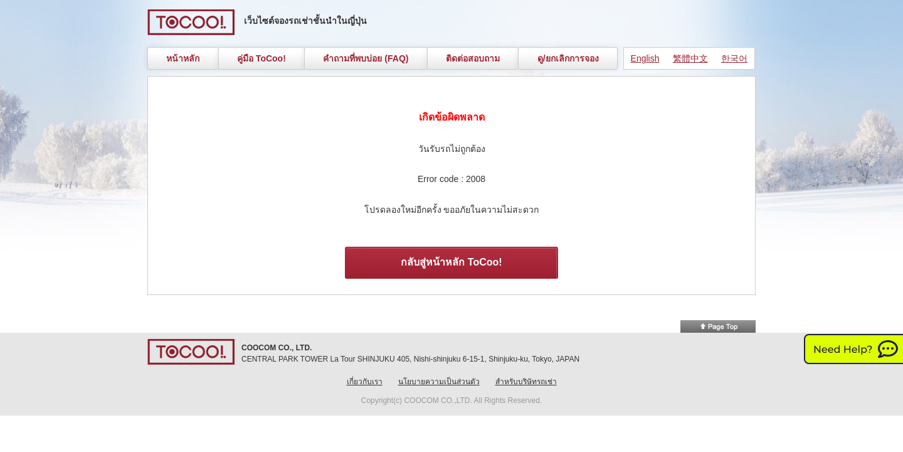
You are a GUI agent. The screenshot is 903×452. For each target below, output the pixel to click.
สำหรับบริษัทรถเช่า (526, 381)
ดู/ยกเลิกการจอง (568, 58)
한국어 (734, 58)
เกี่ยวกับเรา (365, 381)
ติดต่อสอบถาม (473, 58)
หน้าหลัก (182, 58)
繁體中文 (690, 58)
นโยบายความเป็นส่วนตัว (439, 381)
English (645, 58)
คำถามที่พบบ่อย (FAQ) (365, 58)
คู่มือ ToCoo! (261, 58)
